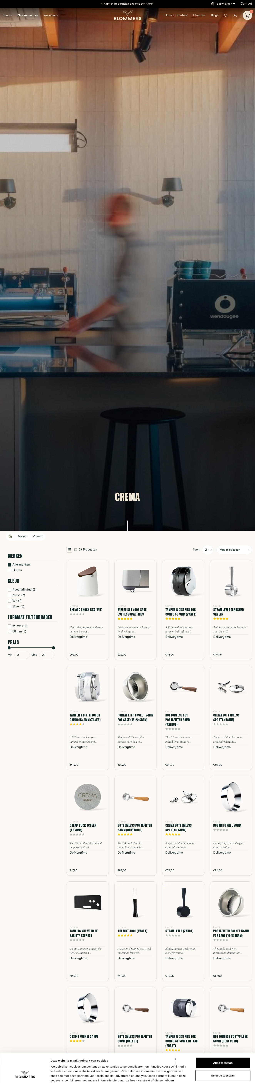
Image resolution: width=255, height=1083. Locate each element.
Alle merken (21, 564)
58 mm (19, 631)
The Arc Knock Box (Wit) (86, 609)
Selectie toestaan (223, 1050)
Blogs (214, 15)
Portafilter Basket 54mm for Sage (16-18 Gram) (231, 933)
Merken (22, 536)
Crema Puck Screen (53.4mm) (83, 827)
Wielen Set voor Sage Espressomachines (132, 611)
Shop (6, 15)
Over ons (199, 15)
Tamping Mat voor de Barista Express (84, 933)
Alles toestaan (223, 1037)
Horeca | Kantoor (176, 15)
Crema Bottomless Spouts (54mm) (178, 827)
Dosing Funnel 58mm (227, 825)
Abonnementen (28, 15)
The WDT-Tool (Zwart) (132, 931)
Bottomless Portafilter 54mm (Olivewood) (135, 827)
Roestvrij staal (25, 589)
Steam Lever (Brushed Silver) (228, 611)
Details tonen (208, 1075)
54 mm (20, 626)
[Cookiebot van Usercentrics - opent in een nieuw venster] (25, 1075)
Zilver (18, 606)
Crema (37, 536)
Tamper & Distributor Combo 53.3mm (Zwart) (180, 611)
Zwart (19, 595)
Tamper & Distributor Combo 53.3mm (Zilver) (85, 717)
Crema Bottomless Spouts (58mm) (226, 717)
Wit (17, 600)
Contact (246, 3)
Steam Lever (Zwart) (179, 931)
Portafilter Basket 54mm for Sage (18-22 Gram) (135, 717)
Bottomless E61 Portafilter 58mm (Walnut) (177, 720)
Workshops (50, 15)
